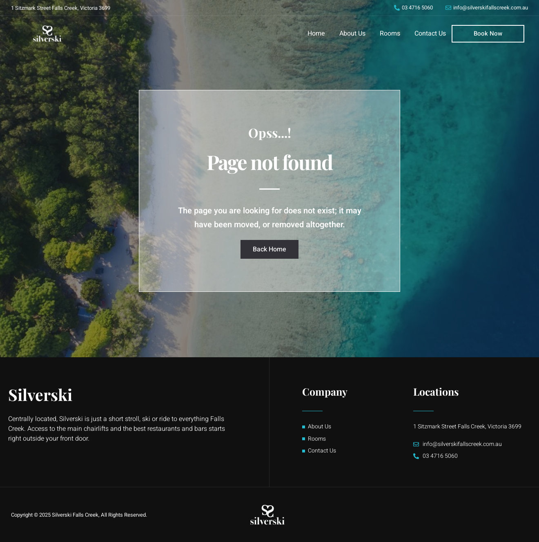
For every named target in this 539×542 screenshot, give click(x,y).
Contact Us (430, 33)
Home (316, 33)
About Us (352, 33)
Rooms (390, 33)
